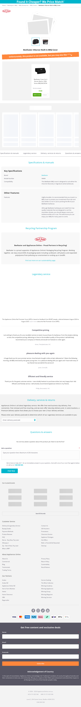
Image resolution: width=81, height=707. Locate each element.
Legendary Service (14, 526)
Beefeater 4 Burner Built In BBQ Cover (49, 5)
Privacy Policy (45, 559)
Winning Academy (46, 586)
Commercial (6, 561)
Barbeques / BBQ (12, 5)
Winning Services (46, 597)
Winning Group (45, 591)
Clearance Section (46, 534)
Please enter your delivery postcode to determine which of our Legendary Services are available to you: (39, 415)
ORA (3, 597)
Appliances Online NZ (8, 586)
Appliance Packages (47, 537)
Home (4, 5)
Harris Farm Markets (8, 589)
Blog (3, 564)
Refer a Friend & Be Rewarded (50, 543)
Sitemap (43, 546)
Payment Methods (7, 531)
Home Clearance (7, 594)
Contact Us (44, 526)
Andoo (4, 580)
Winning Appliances (47, 589)
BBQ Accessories (23, 5)
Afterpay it (5, 543)
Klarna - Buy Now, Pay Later (10, 540)
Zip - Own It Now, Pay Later (10, 546)
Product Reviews (7, 534)
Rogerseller (5, 600)
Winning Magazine (47, 594)
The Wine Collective (47, 583)
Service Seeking (46, 580)
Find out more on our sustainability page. (40, 260)
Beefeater (45, 175)
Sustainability (45, 564)
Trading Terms (6, 570)
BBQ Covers (33, 5)
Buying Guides (6, 529)
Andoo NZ (5, 583)
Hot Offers (44, 540)
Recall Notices (45, 567)
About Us (5, 559)
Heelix (4, 591)
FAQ (3, 537)
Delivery (4, 526)
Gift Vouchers (45, 529)
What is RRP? (6, 549)
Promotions (44, 531)
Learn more (33, 321)
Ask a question (6, 448)
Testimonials (6, 567)
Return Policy (45, 561)
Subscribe (40, 664)
